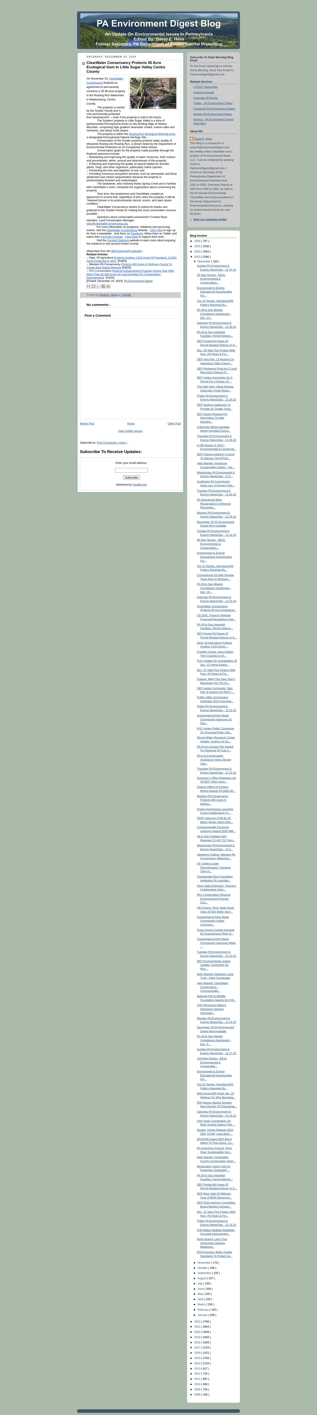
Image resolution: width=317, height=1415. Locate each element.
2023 (197, 256)
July (200, 1283)
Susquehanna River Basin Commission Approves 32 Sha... (214, 719)
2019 (197, 1337)
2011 (197, 1379)
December (204, 261)
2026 (197, 241)
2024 (197, 251)
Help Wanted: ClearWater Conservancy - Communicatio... (213, 987)
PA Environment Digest (138, 281)
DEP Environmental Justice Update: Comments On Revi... (214, 965)
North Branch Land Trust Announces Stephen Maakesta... (212, 1243)
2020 (197, 1331)
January (203, 1315)
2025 (197, 246)
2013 (197, 1368)
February (204, 1309)
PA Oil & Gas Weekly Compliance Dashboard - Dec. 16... (214, 588)
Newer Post (87, 423)
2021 (197, 1326)
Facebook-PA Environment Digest (214, 108)
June (201, 1288)
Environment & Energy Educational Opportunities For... (214, 292)
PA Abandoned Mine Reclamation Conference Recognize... (214, 503)
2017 (197, 1347)
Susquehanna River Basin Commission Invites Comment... (213, 921)
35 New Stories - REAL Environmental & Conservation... (211, 279)
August (202, 1278)
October (203, 1268)
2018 (197, 1342)
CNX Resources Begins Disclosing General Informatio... (211, 1009)
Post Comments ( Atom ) (112, 442)
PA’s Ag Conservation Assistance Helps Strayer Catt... (214, 759)
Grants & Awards (204, 92)
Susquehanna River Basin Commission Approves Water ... (216, 943)
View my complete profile (210, 219)
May (201, 1293)
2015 (197, 1358)
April (201, 1299)
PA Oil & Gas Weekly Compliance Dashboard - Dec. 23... (214, 313)
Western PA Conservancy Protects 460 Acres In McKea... (213, 800)
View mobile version (130, 431)
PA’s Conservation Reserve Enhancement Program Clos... (213, 898)
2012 (197, 1373)
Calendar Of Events (206, 98)
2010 (197, 1384)
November (204, 1262)
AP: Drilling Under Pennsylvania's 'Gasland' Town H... (214, 867)
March (202, 1304)
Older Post (174, 423)
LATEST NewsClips (206, 87)
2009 (197, 1389)
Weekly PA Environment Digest (213, 114)
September (205, 1273)
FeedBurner (139, 484)
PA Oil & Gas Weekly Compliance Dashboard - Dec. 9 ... (214, 1040)
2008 (197, 1394)
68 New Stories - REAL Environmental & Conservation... (211, 544)
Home (131, 423)
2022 (197, 1321)
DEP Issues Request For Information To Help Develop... (212, 418)
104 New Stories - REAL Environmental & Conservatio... (212, 1062)
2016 (197, 1352)
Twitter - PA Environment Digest (213, 103)
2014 (197, 1363)
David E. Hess (203, 138)
